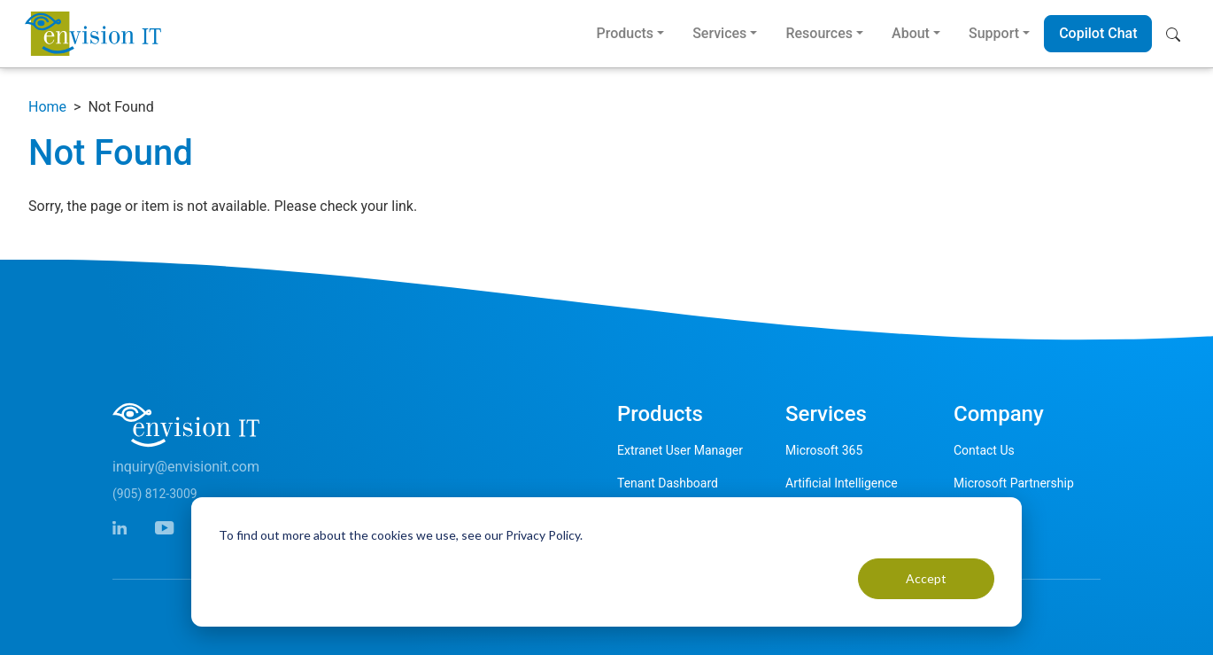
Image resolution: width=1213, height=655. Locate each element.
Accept (926, 578)
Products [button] (624, 33)
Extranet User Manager (680, 450)
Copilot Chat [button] (1098, 33)
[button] (1177, 33)
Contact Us (984, 450)
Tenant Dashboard (667, 483)
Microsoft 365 (823, 450)
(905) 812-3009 (154, 494)
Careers (975, 516)
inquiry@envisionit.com (185, 466)
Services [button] (719, 33)
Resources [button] (819, 33)
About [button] (911, 33)
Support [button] (994, 33)
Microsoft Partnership (1014, 483)
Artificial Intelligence (841, 483)
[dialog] (606, 562)
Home (47, 106)
